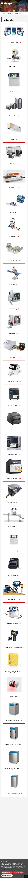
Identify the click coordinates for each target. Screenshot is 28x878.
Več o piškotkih (5, 869)
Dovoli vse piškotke (18, 872)
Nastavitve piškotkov (6, 875)
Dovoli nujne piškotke (7, 872)
